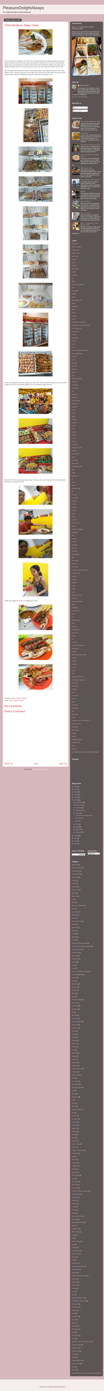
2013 (75, 843)
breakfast (74, 306)
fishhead (74, 394)
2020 (75, 792)
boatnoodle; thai (77, 300)
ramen (74, 636)
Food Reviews (76, 400)
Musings (74, 551)
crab (73, 344)
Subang (74, 689)
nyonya (74, 579)
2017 (75, 800)
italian (73, 472)
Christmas (75, 338)
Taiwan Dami (84, 133)
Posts (75, 107)
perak (73, 604)
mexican (74, 542)
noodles (74, 576)
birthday (74, 294)
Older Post (63, 764)
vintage (74, 733)
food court (75, 397)
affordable (75, 243)
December (79, 802)
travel (73, 717)
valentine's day (76, 724)
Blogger (63, 1387)
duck (73, 375)
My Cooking (75, 554)
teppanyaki (75, 708)
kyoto (73, 513)
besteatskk (75, 291)
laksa (73, 516)
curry (73, 347)
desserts (74, 363)
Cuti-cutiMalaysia (77, 353)
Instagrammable (77, 466)
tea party (74, 705)
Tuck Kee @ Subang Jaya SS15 (90, 121)
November (79, 805)
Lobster (74, 520)
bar (73, 278)
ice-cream (75, 460)
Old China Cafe (85, 213)
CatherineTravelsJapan (79, 322)
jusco (73, 482)
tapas (73, 702)
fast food (74, 382)
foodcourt (75, 407)
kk (72, 491)
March (78, 829)
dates (73, 360)
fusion (74, 413)
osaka (74, 586)
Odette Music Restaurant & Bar (90, 145)
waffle (73, 736)
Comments (77, 111)
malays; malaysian (77, 529)
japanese (74, 476)
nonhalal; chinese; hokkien (80, 570)
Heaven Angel (84, 85)
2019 (75, 794)
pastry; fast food (77, 595)
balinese (74, 275)
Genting (74, 419)
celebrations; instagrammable (81, 325)
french (74, 410)
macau (74, 526)
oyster (74, 589)
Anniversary (75, 250)
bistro (73, 297)
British (74, 309)
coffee (74, 341)
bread (73, 303)
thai (73, 711)
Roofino (83, 191)
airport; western (76, 247)
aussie (74, 262)
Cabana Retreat (85, 201)
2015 (75, 838)
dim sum (74, 366)
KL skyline (75, 498)
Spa (73, 673)
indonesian (75, 463)
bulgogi (74, 316)
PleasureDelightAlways (23, 8)
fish (73, 391)
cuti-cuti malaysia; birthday (80, 350)
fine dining (75, 385)
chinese (74, 334)
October (78, 808)
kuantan (74, 507)
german (74, 422)
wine (73, 745)
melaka (74, 538)
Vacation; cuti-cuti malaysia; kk (81, 720)
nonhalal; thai (76, 573)
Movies (74, 548)
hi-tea (73, 438)
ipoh (73, 469)
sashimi (74, 651)
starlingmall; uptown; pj (79, 680)
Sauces (74, 658)
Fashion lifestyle (77, 378)
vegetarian (75, 727)
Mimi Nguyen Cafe (86, 168)
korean (74, 504)
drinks (74, 372)
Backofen (78, 821)
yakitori (74, 749)
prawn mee (75, 633)
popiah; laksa (76, 620)
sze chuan (75, 695)
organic (74, 582)
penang (74, 598)
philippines (75, 607)
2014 (75, 841)
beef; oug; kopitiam (78, 284)
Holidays (74, 451)
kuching (74, 510)
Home (36, 764)
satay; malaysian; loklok (16, 700)
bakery (74, 272)
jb (72, 479)
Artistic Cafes (76, 253)
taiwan (74, 698)
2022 (75, 786)
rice (73, 639)
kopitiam (74, 501)
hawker (74, 432)
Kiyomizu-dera (76, 488)
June (77, 824)
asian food (75, 256)
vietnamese (75, 730)
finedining (75, 388)
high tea (74, 441)
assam (74, 259)
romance (74, 642)
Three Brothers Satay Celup (83, 815)
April (77, 827)
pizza (73, 614)
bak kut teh (75, 269)
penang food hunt (77, 601)
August (78, 813)
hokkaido (74, 444)
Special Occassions (78, 676)
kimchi (74, 485)
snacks (74, 667)
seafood (74, 661)
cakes (73, 319)
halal (73, 429)
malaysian (75, 532)
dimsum (74, 369)
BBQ (73, 281)
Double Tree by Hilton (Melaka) (90, 180)
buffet (73, 313)
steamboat (75, 683)
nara (73, 557)
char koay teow (76, 328)
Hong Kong (75, 454)
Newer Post (8, 764)
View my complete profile (79, 97)
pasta (73, 592)
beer (73, 287)
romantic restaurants (78, 645)
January (78, 832)
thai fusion (75, 714)
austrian (74, 265)
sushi (73, 692)
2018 (75, 797)
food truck (75, 403)
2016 (75, 835)
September (79, 810)
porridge (74, 626)
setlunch (74, 664)
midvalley (75, 545)
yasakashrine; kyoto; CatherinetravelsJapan (85, 752)
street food (75, 686)
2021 (75, 789)
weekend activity (77, 739)
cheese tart (75, 331)
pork (73, 623)
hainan (74, 425)
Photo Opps (75, 611)
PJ (72, 617)
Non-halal (75, 567)
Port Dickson (76, 629)
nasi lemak (75, 560)
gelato (74, 416)
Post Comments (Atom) (40, 769)
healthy (74, 435)
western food (76, 742)
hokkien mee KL (77, 447)
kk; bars (74, 495)
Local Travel (75, 523)
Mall (73, 535)
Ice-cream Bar (79, 818)
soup (73, 670)
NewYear (74, 564)
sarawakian (75, 648)
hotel (73, 457)
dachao (74, 356)
